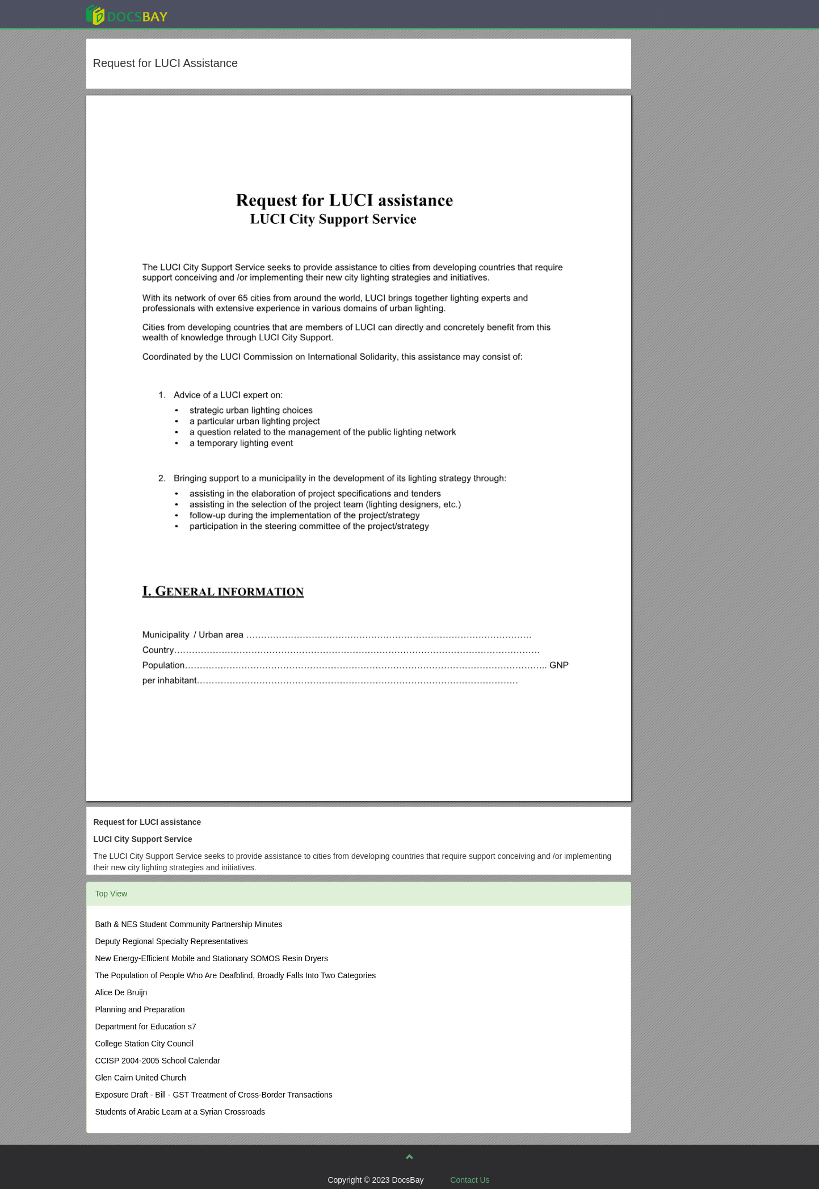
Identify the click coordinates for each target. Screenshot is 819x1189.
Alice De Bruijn (121, 992)
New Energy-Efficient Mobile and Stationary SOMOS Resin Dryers (212, 958)
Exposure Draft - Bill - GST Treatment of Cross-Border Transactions (214, 1094)
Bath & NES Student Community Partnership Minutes (189, 924)
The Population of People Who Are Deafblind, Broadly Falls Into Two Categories (235, 975)
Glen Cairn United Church (140, 1077)
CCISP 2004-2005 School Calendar (158, 1060)
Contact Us (469, 1179)
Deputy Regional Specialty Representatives (171, 941)
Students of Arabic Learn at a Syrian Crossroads (180, 1111)
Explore (212, 14)
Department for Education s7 (145, 1026)
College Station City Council (144, 1043)
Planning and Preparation (140, 1009)
